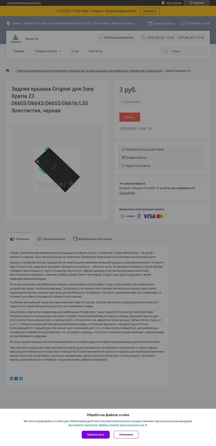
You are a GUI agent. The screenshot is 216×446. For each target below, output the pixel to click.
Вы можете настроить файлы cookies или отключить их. (107, 425)
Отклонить (126, 434)
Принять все (95, 434)
